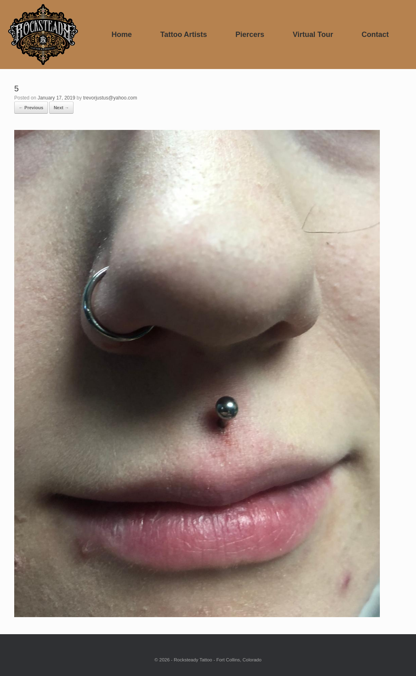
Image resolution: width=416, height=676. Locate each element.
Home (121, 34)
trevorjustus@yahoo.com (110, 98)
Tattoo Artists (183, 34)
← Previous (31, 107)
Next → (61, 107)
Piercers (250, 34)
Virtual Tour (313, 34)
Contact (375, 34)
